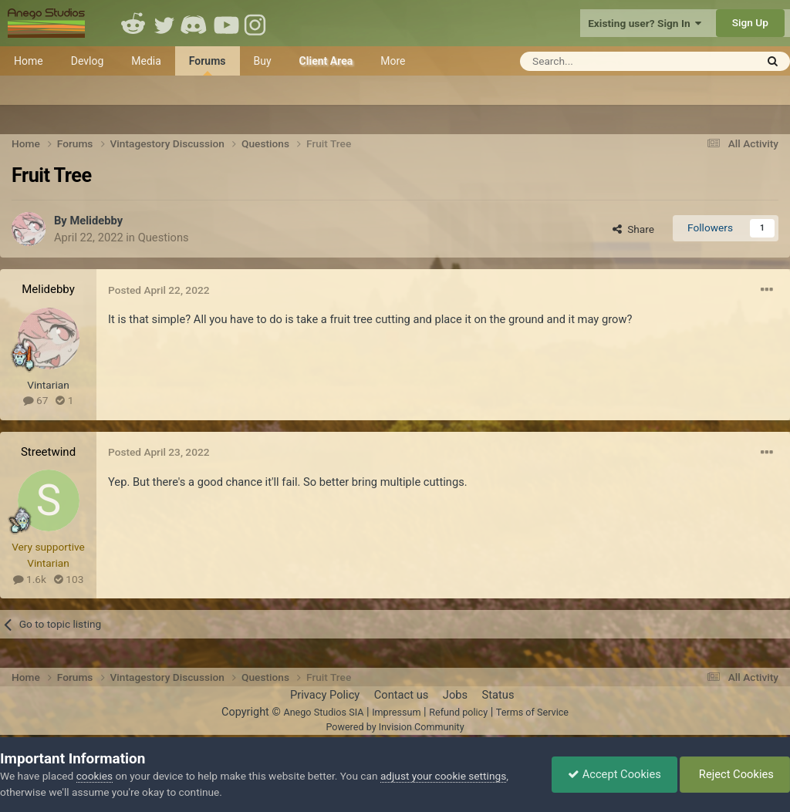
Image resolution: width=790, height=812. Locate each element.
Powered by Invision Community (395, 727)
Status (498, 695)
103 (68, 579)
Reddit (133, 23)
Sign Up (750, 22)
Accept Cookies (614, 774)
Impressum (396, 712)
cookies (94, 776)
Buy (263, 61)
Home (28, 61)
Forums (207, 65)
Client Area (326, 61)
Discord (195, 23)
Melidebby (96, 220)
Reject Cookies (735, 774)
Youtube (226, 23)
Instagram (256, 23)
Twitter (164, 23)
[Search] (600, 61)
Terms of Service (532, 712)
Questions (163, 237)
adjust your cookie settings (443, 776)
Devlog (87, 61)
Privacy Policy (325, 695)
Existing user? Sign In (644, 23)
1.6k (29, 579)
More (392, 61)
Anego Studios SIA (323, 712)
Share (633, 229)
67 (36, 400)
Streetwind (48, 452)
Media (146, 61)
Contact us (401, 695)
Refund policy (458, 712)
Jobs (455, 695)
